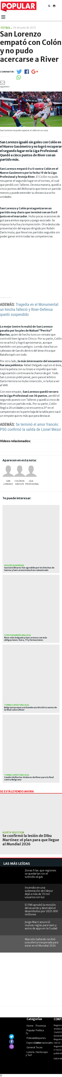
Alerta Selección (13, 832)
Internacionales (44, 1042)
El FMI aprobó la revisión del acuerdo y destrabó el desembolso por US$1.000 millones (41, 909)
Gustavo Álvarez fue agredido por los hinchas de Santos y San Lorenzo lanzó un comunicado (29, 569)
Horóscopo (42, 1052)
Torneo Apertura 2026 (16, 705)
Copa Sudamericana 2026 (17, 635)
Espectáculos (34, 1042)
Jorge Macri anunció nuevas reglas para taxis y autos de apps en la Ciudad (41, 925)
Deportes (41, 1038)
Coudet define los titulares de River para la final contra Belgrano (29, 778)
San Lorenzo (8, 482)
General (31, 1047)
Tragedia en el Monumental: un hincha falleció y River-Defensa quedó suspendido (29, 309)
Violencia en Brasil (14, 565)
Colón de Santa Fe (20, 482)
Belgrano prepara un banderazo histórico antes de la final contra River (30, 708)
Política (40, 1030)
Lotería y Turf (30, 1054)
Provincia (41, 1025)
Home (30, 1025)
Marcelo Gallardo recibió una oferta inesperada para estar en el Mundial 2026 (41, 942)
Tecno (39, 1047)
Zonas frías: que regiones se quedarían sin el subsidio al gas (40, 873)
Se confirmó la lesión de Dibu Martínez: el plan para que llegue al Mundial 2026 (30, 840)
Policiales (32, 1038)
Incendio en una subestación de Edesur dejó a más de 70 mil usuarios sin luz (39, 892)
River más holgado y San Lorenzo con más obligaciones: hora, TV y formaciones (25, 639)
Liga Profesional (31, 482)
